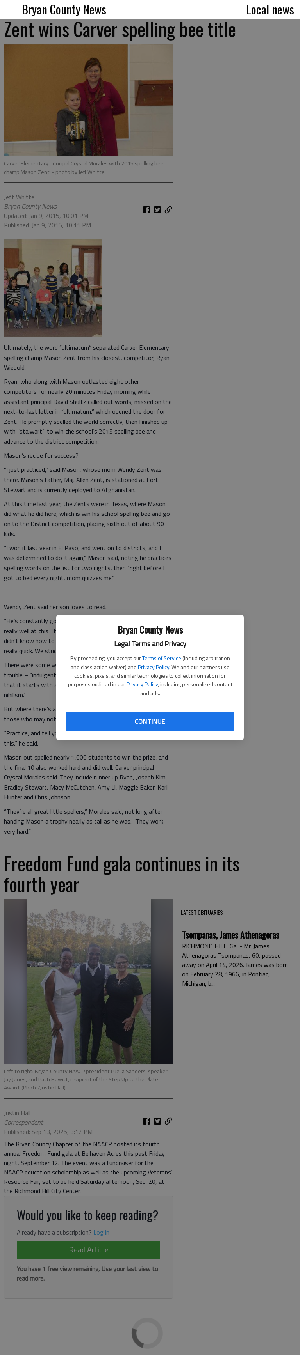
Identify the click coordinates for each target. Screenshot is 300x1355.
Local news (270, 9)
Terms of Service (161, 658)
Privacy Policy (153, 667)
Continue (150, 721)
